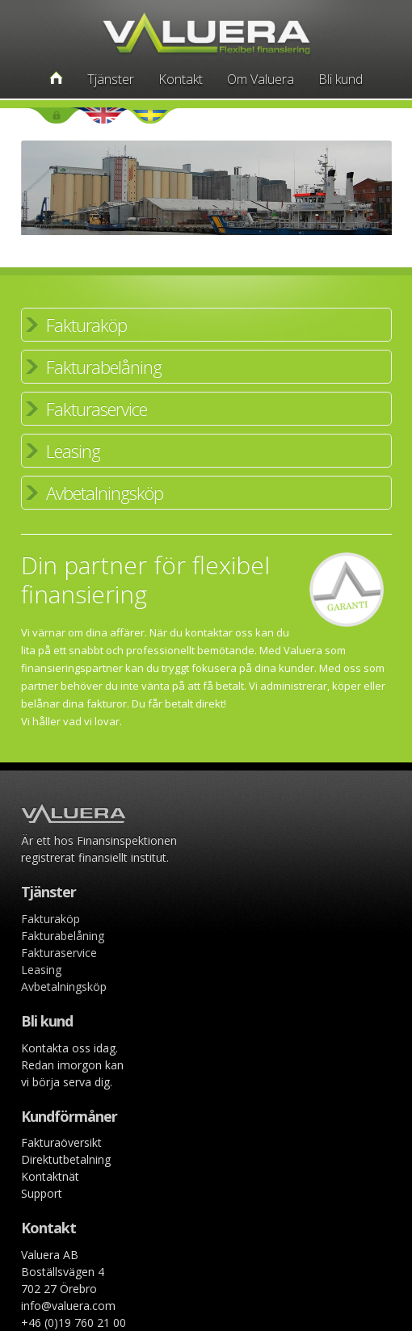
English (103, 115)
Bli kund (340, 79)
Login (56, 115)
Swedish (150, 115)
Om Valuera (260, 79)
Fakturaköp (86, 325)
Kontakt (180, 79)
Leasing (73, 451)
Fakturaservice (96, 409)
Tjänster (110, 79)
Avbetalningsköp (104, 493)
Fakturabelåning (104, 367)
